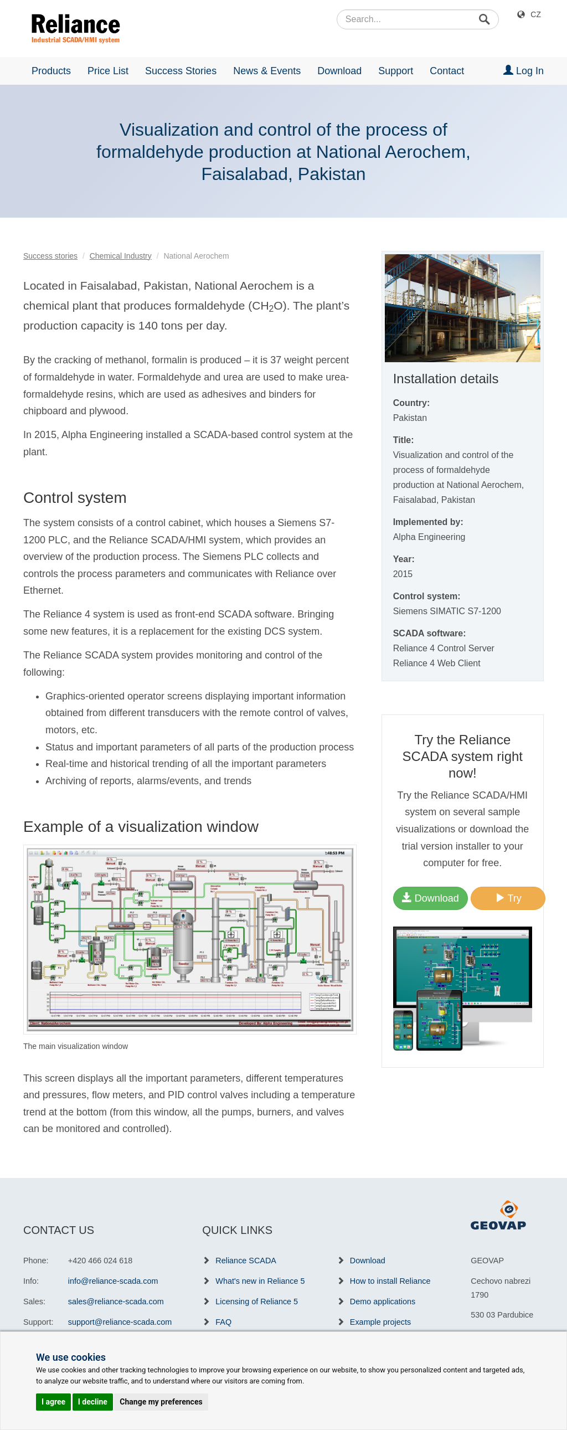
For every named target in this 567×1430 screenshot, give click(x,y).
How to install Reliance (390, 1281)
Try (508, 898)
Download (339, 70)
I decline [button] (92, 1401)
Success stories (50, 255)
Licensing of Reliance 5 (256, 1301)
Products (51, 70)
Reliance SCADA (245, 1260)
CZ (535, 14)
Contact (447, 70)
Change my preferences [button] (161, 1401)
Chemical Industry (121, 255)
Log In (523, 70)
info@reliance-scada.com (113, 1281)
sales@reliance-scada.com (116, 1301)
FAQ (223, 1322)
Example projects (380, 1322)
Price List (107, 70)
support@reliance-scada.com (120, 1322)
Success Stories (181, 70)
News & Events (267, 70)
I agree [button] (53, 1401)
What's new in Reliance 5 (260, 1281)
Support (395, 70)
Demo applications (382, 1301)
